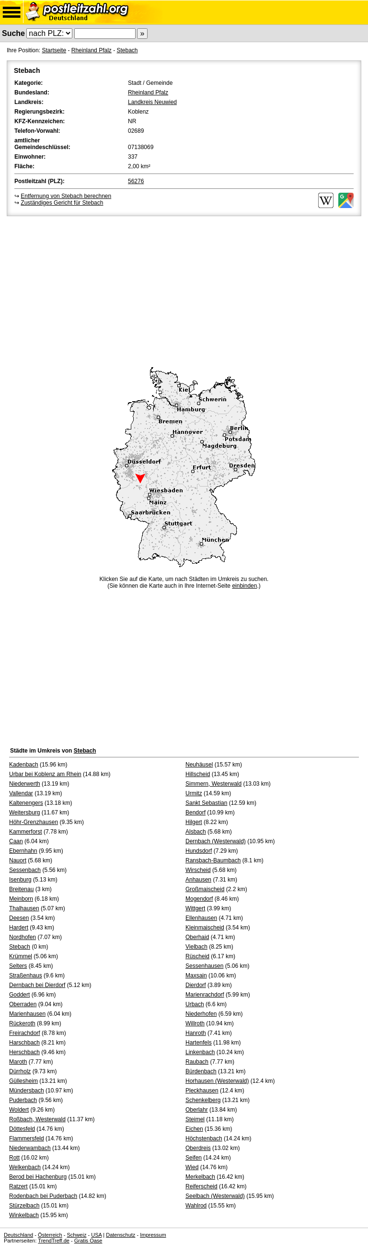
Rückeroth (22, 1023)
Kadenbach (23, 764)
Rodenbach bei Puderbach (43, 1196)
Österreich (50, 1235)
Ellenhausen (201, 918)
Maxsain (196, 975)
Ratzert (18, 1186)
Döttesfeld (22, 1129)
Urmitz (193, 793)
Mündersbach (26, 1090)
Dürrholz (20, 1071)
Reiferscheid (201, 1186)
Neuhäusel (199, 764)
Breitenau (21, 889)
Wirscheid (198, 870)
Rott (14, 1157)
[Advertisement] (184, 290)
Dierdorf (195, 985)
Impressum (153, 1235)
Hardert (18, 927)
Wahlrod (196, 1205)
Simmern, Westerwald (213, 783)
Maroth (18, 1061)
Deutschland (18, 1235)
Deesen (19, 918)
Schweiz (76, 1235)
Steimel (195, 1119)
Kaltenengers (26, 803)
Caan (16, 841)
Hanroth (195, 1033)
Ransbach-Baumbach (213, 860)
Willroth (195, 1023)
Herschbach (24, 1052)
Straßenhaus (25, 975)
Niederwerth (24, 783)
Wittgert (195, 908)
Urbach (194, 1004)
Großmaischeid (204, 889)
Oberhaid (197, 937)
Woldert (19, 1109)
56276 (136, 181)
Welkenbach (25, 1167)
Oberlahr (196, 1109)
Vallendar (21, 793)
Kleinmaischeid (204, 927)
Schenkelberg (202, 1100)
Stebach (127, 50)
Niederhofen (201, 1013)
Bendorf (195, 812)
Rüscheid (197, 956)
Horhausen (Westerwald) (217, 1081)
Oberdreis (198, 1148)
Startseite (54, 50)
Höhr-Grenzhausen (33, 822)
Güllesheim (23, 1081)
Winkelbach (24, 1215)
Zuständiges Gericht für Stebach (62, 202)
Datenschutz (120, 1235)
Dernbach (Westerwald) (215, 841)
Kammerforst (25, 831)
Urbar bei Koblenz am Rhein (45, 774)
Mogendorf (199, 898)
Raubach (196, 1061)
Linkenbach (200, 1052)
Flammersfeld (26, 1138)
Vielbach (196, 946)
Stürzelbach (24, 1205)
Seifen (193, 1157)
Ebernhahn (23, 851)
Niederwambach (30, 1148)
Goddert (19, 994)
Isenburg (20, 879)
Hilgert (193, 822)
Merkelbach (200, 1176)
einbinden (244, 585)
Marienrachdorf (204, 994)
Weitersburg (24, 812)
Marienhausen (27, 1013)
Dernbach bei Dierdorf (37, 985)
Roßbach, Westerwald (37, 1119)
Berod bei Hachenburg (38, 1176)
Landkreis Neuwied (152, 102)
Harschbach (24, 1042)
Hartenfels (198, 1042)
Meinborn (21, 898)
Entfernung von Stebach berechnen (66, 196)
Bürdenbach (201, 1071)
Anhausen (198, 879)
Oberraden (22, 1004)
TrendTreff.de (53, 1240)
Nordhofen (22, 937)
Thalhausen (24, 908)
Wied (191, 1167)
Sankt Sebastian (206, 803)
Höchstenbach (203, 1138)
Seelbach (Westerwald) (215, 1196)
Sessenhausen (204, 966)
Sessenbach (25, 870)
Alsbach (195, 831)
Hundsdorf (198, 851)
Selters (18, 966)
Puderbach (23, 1100)
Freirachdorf (24, 1033)
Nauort (17, 860)
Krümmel (20, 956)
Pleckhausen (201, 1090)
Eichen (194, 1129)
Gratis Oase (88, 1240)
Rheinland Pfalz (91, 50)
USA (96, 1235)
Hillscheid (197, 774)
